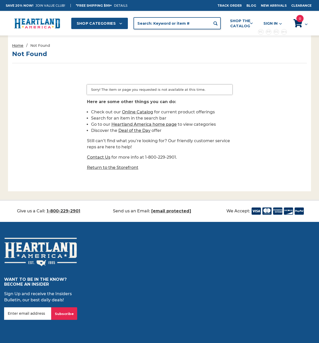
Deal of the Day (134, 130)
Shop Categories (99, 23)
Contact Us (98, 157)
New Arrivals (274, 5)
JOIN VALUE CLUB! (50, 5)
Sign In (272, 23)
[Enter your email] (27, 313)
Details (120, 5)
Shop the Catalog (241, 23)
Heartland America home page (144, 124)
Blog (251, 5)
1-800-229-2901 (63, 211)
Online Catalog (137, 112)
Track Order (229, 5)
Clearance (301, 5)
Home (17, 45)
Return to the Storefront (112, 167)
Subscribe (64, 314)
